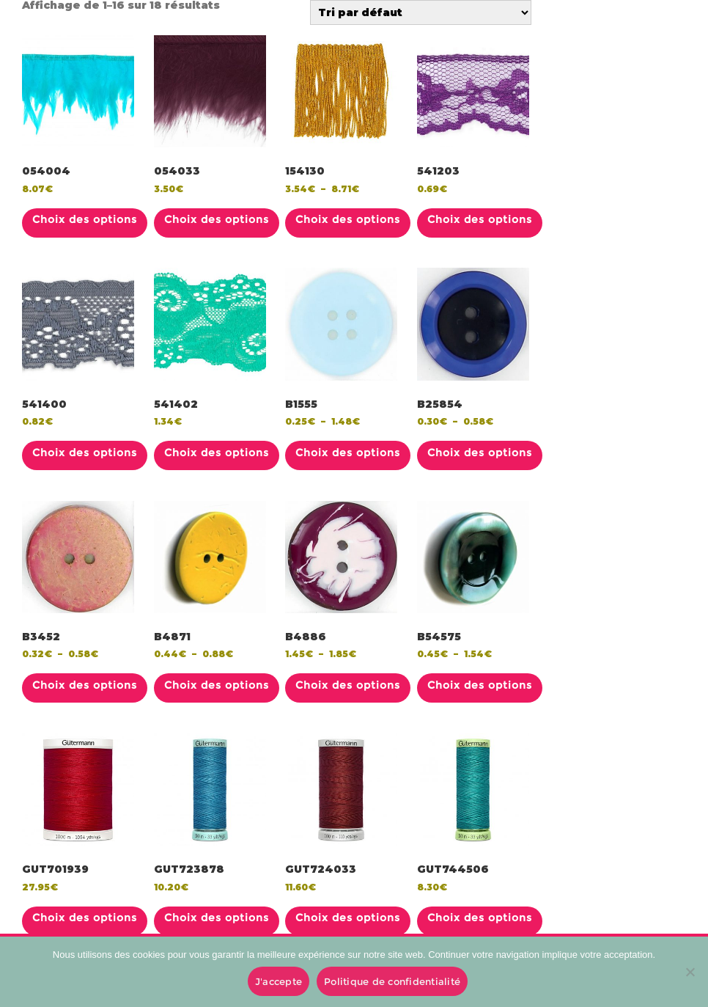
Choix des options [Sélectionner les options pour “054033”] (216, 219)
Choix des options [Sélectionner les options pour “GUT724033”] (347, 917)
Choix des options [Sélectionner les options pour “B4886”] (347, 685)
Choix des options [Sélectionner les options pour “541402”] (216, 452)
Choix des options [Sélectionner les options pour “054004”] (84, 219)
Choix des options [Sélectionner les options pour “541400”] (84, 452)
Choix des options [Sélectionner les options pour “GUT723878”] (216, 917)
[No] (689, 971)
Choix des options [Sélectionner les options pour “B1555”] (347, 452)
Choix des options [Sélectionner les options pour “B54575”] (479, 685)
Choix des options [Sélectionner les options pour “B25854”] (479, 452)
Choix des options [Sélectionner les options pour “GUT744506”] (479, 917)
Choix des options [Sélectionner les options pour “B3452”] (84, 685)
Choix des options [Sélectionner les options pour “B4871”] (216, 685)
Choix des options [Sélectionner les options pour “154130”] (347, 219)
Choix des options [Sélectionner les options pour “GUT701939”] (84, 917)
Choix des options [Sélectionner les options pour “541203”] (479, 219)
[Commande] (420, 12)
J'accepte (278, 981)
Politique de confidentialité (392, 981)
